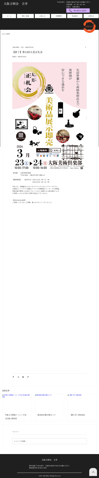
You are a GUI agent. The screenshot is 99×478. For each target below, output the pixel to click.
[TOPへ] (93, 472)
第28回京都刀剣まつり (46, 415)
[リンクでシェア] (28, 377)
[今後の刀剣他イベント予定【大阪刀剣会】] (16, 402)
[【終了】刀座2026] (82, 402)
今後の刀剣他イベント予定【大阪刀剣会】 (15, 416)
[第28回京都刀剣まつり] (49, 402)
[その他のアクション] (85, 47)
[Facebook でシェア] (13, 377)
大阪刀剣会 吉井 (16, 3)
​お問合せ (89, 26)
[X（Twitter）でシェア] (18, 377)
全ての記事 (6, 34)
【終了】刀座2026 (77, 415)
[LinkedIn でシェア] (23, 377)
